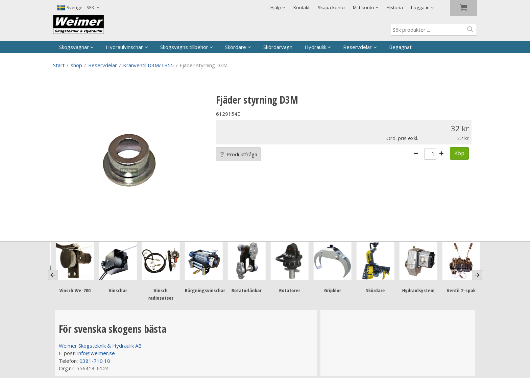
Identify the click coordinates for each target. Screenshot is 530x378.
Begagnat (400, 47)
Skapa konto (331, 7)
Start (59, 65)
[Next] (477, 275)
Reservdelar (357, 47)
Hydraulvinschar (124, 47)
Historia (395, 7)
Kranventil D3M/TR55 (148, 65)
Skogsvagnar (74, 47)
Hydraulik (315, 47)
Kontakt (301, 7)
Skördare (235, 47)
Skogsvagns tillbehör (184, 47)
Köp (459, 153)
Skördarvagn (277, 47)
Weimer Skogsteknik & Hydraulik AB (100, 345)
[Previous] (53, 275)
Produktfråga (238, 154)
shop (76, 65)
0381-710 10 (94, 360)
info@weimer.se (96, 353)
